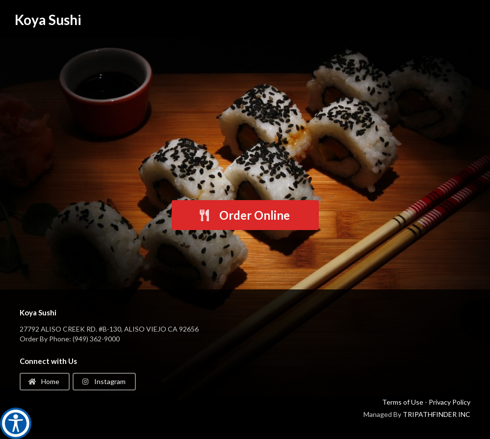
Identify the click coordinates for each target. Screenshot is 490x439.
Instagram (103, 381)
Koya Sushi (48, 19)
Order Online (244, 215)
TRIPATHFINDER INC (436, 414)
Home (43, 381)
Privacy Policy (449, 402)
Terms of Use (402, 402)
